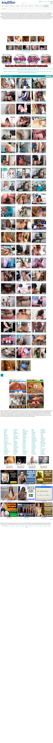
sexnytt (33, 433)
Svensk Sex (43, 71)
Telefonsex (16, 68)
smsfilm (15, 430)
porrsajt (5, 447)
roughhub (24, 434)
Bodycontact (36, 69)
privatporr (24, 432)
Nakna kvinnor (13, 71)
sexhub (42, 436)
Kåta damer (35, 72)
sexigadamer (43, 432)
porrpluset (34, 448)
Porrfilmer (47, 71)
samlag (24, 436)
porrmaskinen (43, 448)
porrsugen (6, 448)
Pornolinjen (26, 527)
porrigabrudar (6, 451)
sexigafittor (34, 432)
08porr (33, 429)
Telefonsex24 (30, 68)
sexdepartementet (7, 443)
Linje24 (4, 68)
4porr (14, 434)
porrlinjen (42, 450)
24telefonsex (16, 433)
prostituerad (15, 436)
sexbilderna (15, 429)
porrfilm (5, 430)
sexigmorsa (34, 438)
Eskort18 (31, 69)
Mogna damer (30, 72)
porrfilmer (15, 448)
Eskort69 (9, 71)
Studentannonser (20, 71)
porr (41, 447)
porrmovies (43, 442)
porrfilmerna (15, 446)
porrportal (33, 447)
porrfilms (15, 445)
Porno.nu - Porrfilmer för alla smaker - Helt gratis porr (26, 50)
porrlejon (5, 436)
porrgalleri (15, 443)
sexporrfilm (34, 446)
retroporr (15, 441)
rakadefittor (25, 437)
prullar (24, 429)
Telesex (19, 68)
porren (24, 450)
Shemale (49, 1)
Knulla (50, 71)
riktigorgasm (25, 433)
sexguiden (43, 439)
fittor (5, 433)
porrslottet (25, 454)
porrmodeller (6, 438)
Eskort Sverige (46, 68)
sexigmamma (34, 439)
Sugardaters (20, 72)
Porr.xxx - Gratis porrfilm (26, 51)
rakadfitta (24, 441)
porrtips (24, 438)
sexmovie (33, 434)
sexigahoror (43, 429)
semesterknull (16, 438)
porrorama (34, 452)
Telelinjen (7, 68)
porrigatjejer (15, 451)
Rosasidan (25, 69)
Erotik (32, 71)
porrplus (33, 450)
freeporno (15, 432)
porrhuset (6, 452)
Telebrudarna (11, 68)
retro (14, 439)
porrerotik (24, 448)
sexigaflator (43, 430)
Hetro (42, 1)
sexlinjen (33, 436)
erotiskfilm (15, 437)
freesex (5, 439)
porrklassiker (43, 443)
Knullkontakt (28, 71)
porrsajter (33, 443)
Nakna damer (25, 72)
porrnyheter (34, 454)
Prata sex (22, 68)
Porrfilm (24, 442)
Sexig (42, 434)
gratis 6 (5, 432)
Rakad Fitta (39, 71)
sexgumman (43, 438)
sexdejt (5, 446)
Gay (45, 1)
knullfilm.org (7, 525)
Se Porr (42, 433)
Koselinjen (26, 68)
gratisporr (6, 429)
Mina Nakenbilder (41, 68)
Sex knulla (34, 437)
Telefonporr (35, 68)
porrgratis (15, 442)
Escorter (24, 71)
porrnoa (33, 442)
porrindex (24, 452)
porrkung (42, 451)
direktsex (6, 434)
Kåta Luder (6, 71)
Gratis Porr (35, 71)
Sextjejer (21, 69)
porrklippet (43, 454)
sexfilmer (42, 441)
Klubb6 (29, 69)
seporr (33, 430)
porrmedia (43, 446)
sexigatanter (34, 441)
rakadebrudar (25, 430)
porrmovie (43, 445)
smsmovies (6, 441)
